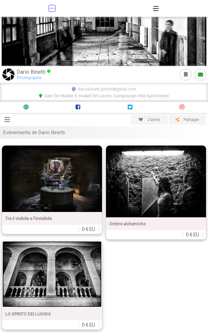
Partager (187, 119)
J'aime (149, 119)
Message (200, 74)
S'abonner (186, 74)
